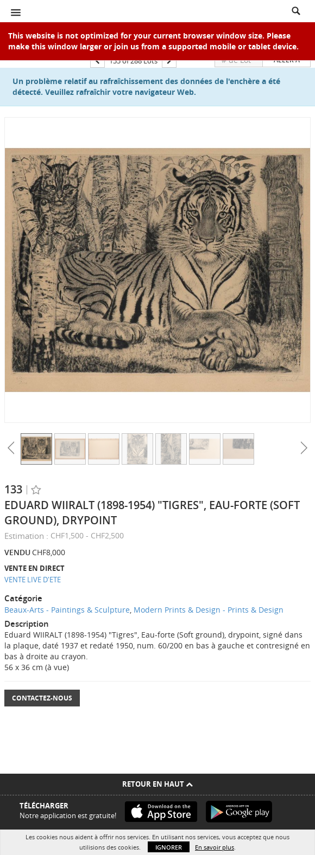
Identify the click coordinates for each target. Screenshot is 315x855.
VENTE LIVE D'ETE (32, 579)
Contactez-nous (42, 698)
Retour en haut (157, 784)
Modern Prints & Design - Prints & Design (209, 610)
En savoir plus (214, 847)
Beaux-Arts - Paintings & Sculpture (67, 610)
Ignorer (168, 847)
